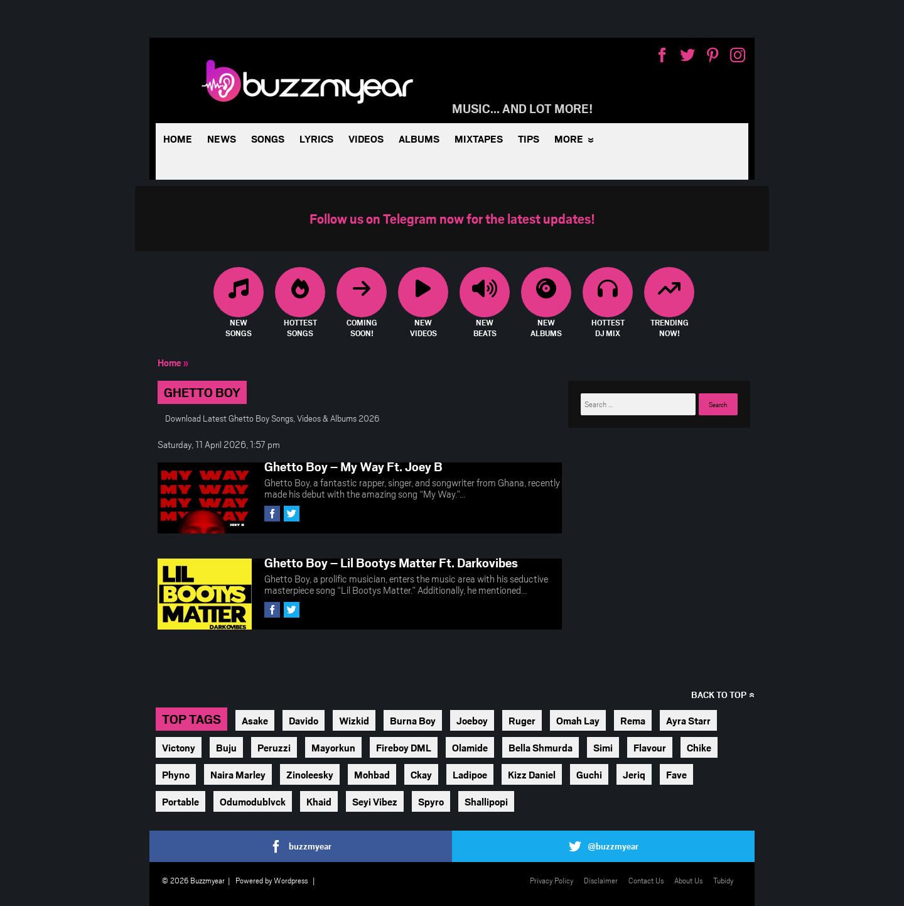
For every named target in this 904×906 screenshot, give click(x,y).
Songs (267, 138)
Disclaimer (601, 880)
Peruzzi (274, 747)
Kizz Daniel (532, 774)
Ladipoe (470, 774)
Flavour (649, 747)
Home (177, 138)
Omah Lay (578, 720)
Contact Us (646, 880)
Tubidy (723, 880)
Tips (528, 138)
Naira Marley (238, 774)
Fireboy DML (403, 747)
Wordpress (291, 880)
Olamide (470, 747)
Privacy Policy (551, 880)
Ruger (521, 720)
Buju (226, 747)
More (568, 138)
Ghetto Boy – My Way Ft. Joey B (353, 466)
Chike (699, 747)
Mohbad (372, 774)
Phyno (176, 774)
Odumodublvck (253, 801)
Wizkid (354, 720)
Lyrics (316, 138)
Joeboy (472, 720)
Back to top (718, 695)
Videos (366, 138)
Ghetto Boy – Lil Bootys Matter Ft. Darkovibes (391, 562)
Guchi (589, 774)
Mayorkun (333, 747)
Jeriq (634, 774)
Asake (255, 720)
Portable (180, 801)
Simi (603, 747)
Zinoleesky (309, 774)
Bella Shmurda (540, 747)
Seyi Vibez (374, 801)
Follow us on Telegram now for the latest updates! (452, 218)
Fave (676, 774)
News (221, 138)
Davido (303, 720)
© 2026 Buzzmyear (193, 880)
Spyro (431, 801)
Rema (632, 720)
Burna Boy (413, 720)
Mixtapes (479, 138)
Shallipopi (486, 801)
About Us (688, 880)
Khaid (318, 801)
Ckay (421, 774)
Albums (419, 138)
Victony (178, 747)
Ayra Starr (688, 720)
